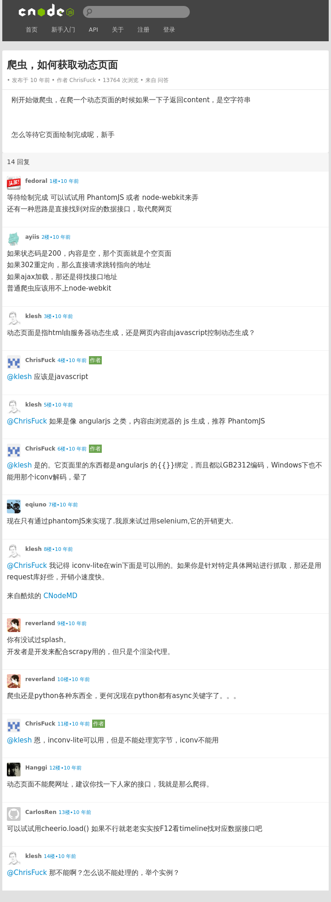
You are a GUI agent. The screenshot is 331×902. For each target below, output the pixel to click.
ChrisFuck (82, 80)
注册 (143, 29)
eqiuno (35, 504)
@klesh (19, 377)
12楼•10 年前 (65, 768)
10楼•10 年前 (73, 679)
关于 (118, 29)
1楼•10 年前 (64, 181)
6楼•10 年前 (72, 449)
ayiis (32, 237)
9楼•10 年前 (72, 624)
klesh (33, 316)
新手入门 (63, 29)
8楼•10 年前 (58, 549)
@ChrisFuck (27, 421)
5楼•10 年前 (58, 405)
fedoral (36, 181)
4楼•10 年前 (72, 360)
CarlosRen (40, 812)
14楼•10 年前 (60, 856)
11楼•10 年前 (73, 724)
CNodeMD (60, 596)
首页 (32, 29)
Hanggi (36, 767)
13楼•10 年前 (75, 812)
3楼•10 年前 (58, 316)
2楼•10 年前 (56, 237)
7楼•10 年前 (63, 505)
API (94, 29)
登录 (169, 29)
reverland (40, 623)
